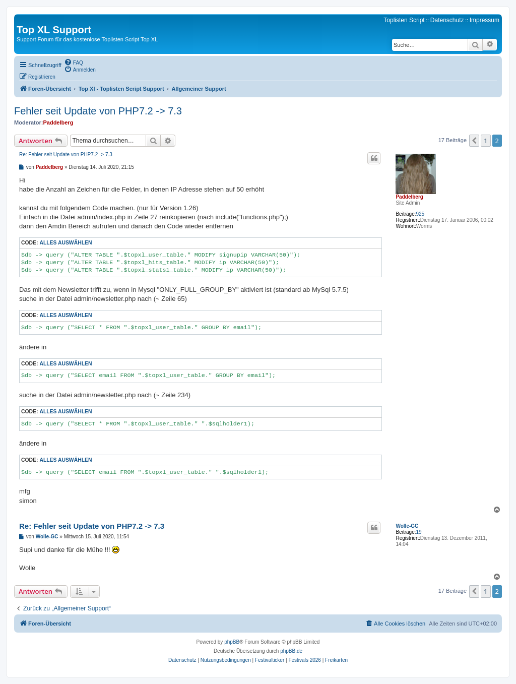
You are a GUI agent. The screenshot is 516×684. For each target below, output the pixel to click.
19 (418, 532)
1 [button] (485, 140)
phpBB (231, 642)
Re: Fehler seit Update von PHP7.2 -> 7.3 (65, 154)
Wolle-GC (407, 526)
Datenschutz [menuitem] (447, 20)
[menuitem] (73, 62)
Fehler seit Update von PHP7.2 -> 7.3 (98, 110)
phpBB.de (291, 651)
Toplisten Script (403, 20)
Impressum (484, 20)
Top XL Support (54, 29)
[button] (474, 141)
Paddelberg (58, 122)
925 (420, 214)
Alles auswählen (65, 242)
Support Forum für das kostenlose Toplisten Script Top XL (87, 39)
